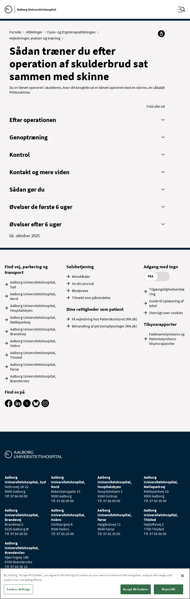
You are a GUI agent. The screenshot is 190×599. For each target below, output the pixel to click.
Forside (16, 32)
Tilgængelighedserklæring (167, 291)
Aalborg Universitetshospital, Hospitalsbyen (33, 308)
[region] (95, 583)
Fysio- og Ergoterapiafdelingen (72, 32)
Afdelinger (35, 32)
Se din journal (83, 283)
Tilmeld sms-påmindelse (91, 297)
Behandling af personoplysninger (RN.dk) (104, 326)
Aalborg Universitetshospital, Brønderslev (33, 378)
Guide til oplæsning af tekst (166, 303)
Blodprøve (80, 290)
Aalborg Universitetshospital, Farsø (33, 366)
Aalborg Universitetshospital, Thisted (33, 355)
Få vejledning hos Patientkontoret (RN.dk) (104, 319)
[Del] (161, 33)
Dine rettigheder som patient (95, 309)
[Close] (182, 576)
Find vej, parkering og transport (26, 269)
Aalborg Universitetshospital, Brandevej (33, 331)
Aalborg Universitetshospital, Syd (33, 284)
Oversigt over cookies (166, 312)
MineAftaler (81, 276)
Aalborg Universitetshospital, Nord (33, 296)
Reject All (168, 589)
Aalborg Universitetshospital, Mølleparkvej (33, 319)
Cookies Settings (18, 589)
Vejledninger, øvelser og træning (35, 38)
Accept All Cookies (135, 589)
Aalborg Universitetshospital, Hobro (33, 343)
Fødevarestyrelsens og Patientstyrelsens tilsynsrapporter (167, 339)
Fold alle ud (156, 106)
